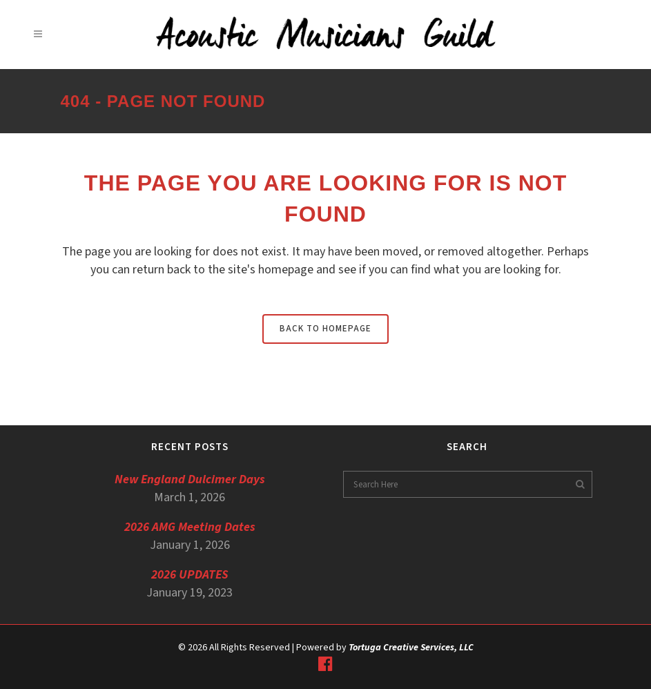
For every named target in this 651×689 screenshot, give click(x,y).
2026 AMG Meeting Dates (189, 527)
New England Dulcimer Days (190, 479)
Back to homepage (325, 328)
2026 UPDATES (190, 574)
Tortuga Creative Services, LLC (411, 647)
